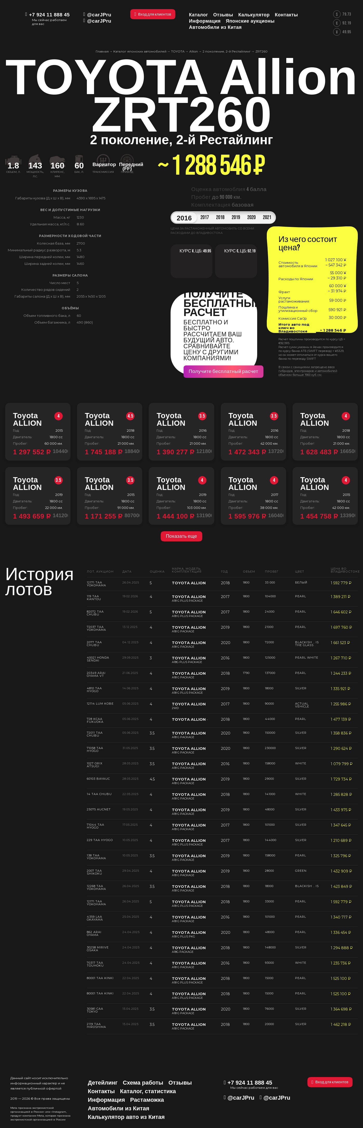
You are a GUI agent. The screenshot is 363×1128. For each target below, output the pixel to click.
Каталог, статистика (148, 1091)
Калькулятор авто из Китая (126, 1117)
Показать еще (181, 536)
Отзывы (180, 1082)
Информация (106, 1100)
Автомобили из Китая (118, 1108)
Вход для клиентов (330, 1082)
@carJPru (99, 14)
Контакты (101, 1091)
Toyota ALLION (38, 419)
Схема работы (143, 1082)
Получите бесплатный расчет (223, 372)
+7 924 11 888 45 (49, 14)
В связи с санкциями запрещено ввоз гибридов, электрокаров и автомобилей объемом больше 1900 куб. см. (307, 371)
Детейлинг (103, 1082)
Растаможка (147, 1100)
